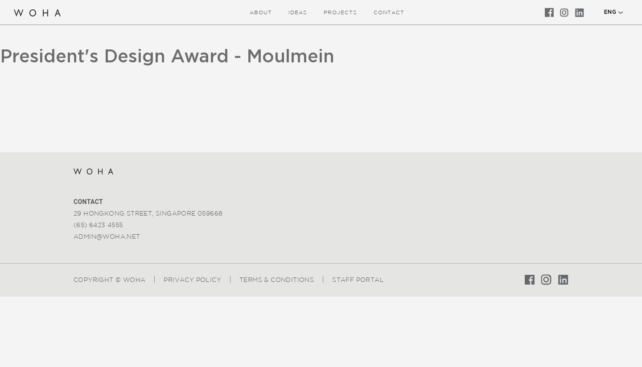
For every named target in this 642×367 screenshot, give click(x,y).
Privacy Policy (192, 279)
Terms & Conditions (276, 279)
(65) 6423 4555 (98, 224)
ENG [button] (610, 12)
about (261, 12)
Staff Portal (358, 279)
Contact (389, 12)
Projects (340, 12)
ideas (297, 12)
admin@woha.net (107, 236)
